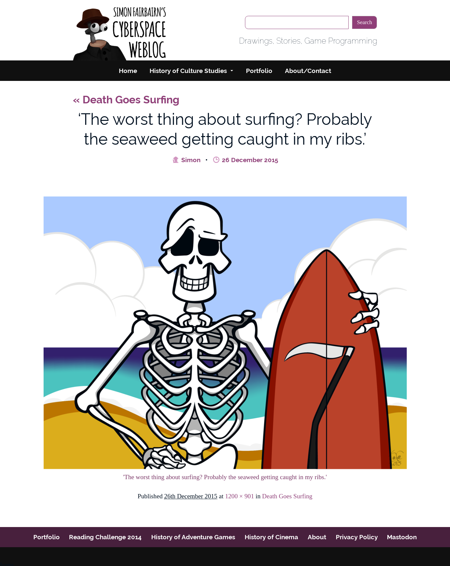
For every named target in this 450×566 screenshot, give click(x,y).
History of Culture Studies (188, 70)
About (317, 537)
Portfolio (259, 70)
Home (128, 70)
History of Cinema (271, 537)
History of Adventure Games (193, 537)
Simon (186, 159)
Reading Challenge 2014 (105, 537)
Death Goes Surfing (126, 99)
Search (364, 22)
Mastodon (402, 537)
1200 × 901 (239, 496)
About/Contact (308, 70)
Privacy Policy (357, 537)
